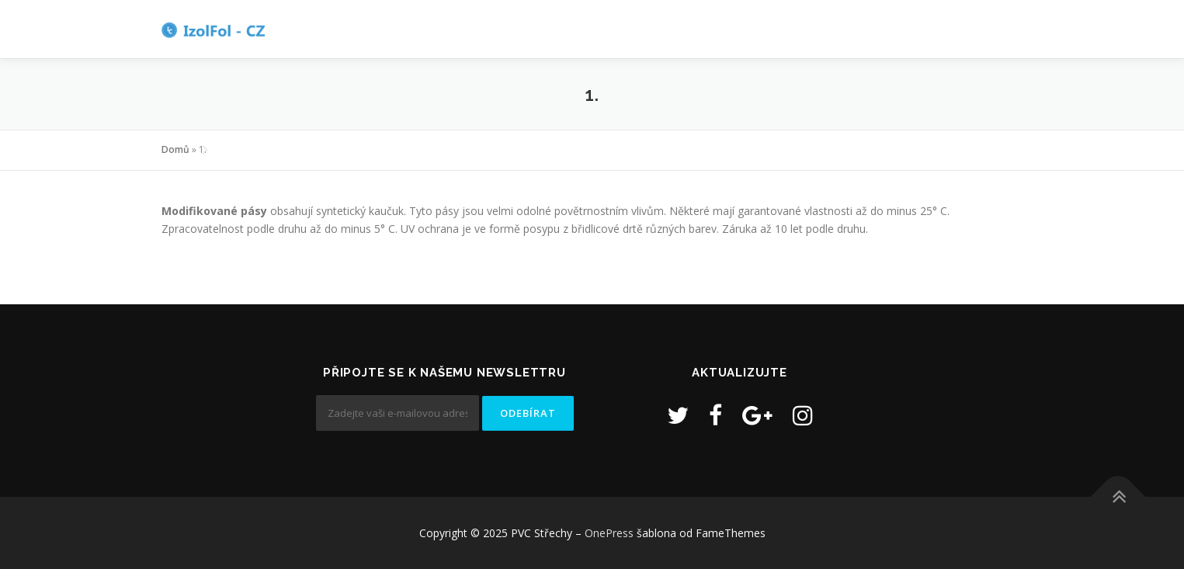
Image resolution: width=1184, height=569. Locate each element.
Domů (175, 149)
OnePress (609, 533)
